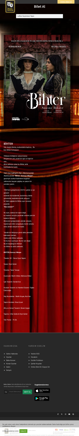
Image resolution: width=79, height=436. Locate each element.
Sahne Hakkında (12, 354)
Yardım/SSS (35, 354)
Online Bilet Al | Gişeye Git (40, 367)
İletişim (8, 370)
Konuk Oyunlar (11, 364)
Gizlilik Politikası (37, 360)
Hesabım (34, 357)
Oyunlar (9, 357)
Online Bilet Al (66, 2)
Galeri (8, 367)
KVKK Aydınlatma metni (10, 431)
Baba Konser (10, 360)
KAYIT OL (27, 392)
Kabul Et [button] (23, 431)
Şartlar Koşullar (36, 364)
